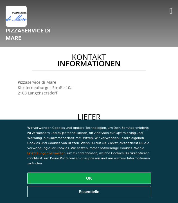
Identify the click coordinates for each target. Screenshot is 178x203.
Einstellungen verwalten (46, 153)
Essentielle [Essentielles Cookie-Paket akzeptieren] (89, 191)
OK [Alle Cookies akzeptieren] (89, 178)
